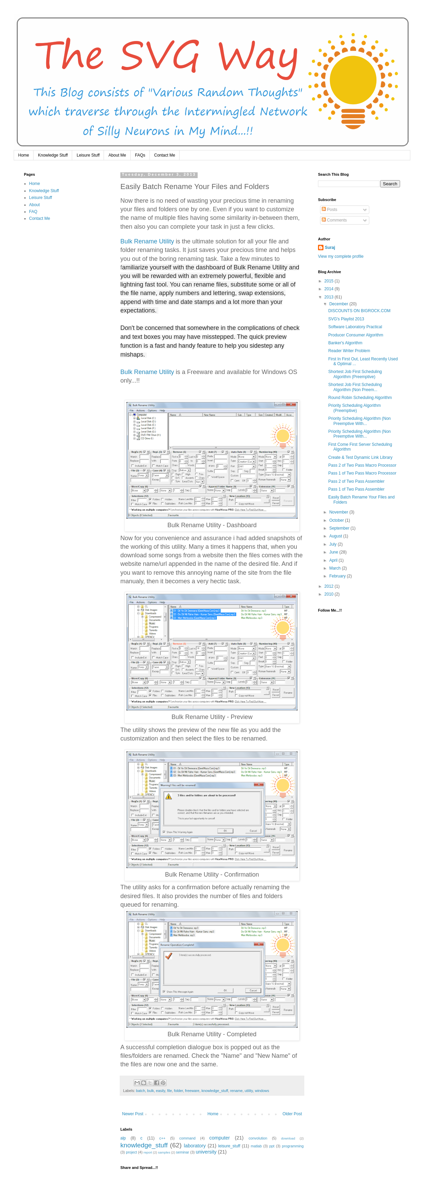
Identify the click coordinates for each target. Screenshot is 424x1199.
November (339, 512)
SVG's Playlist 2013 (346, 319)
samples (164, 1152)
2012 (329, 586)
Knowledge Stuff (53, 155)
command (187, 1138)
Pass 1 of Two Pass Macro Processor (362, 473)
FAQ (33, 211)
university (206, 1152)
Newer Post (132, 1113)
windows (262, 1091)
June (334, 552)
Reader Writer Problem (349, 350)
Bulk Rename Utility (147, 241)
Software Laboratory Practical (355, 326)
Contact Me (164, 155)
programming (293, 1146)
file (169, 1091)
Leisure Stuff (88, 155)
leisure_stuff (229, 1146)
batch (140, 1091)
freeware (192, 1091)
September (339, 528)
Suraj (330, 247)
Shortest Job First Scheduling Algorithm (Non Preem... (355, 387)
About (34, 204)
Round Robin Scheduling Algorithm (360, 397)
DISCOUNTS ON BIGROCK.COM (359, 310)
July (333, 544)
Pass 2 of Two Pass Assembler (356, 481)
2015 (329, 281)
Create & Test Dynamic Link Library (360, 457)
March (335, 568)
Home (23, 155)
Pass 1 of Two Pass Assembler (356, 489)
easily (160, 1091)
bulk (150, 1091)
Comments (334, 220)
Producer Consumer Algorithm (355, 335)
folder (178, 1091)
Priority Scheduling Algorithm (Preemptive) (354, 408)
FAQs (140, 155)
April (334, 560)
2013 (329, 297)
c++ (162, 1138)
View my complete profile (340, 256)
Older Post (292, 1113)
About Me (117, 155)
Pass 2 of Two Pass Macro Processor (362, 465)
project (131, 1152)
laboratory (195, 1145)
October (337, 520)
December (339, 304)
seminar (182, 1152)
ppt (272, 1146)
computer (219, 1138)
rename (236, 1091)
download (288, 1138)
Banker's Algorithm (345, 343)
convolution (258, 1138)
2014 (329, 289)
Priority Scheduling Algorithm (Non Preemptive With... (359, 421)
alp (123, 1138)
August (336, 536)
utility (249, 1091)
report (148, 1152)
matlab (256, 1146)
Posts (329, 209)
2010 (329, 594)
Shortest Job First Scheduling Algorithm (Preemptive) (355, 374)
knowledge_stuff (214, 1091)
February (338, 576)
